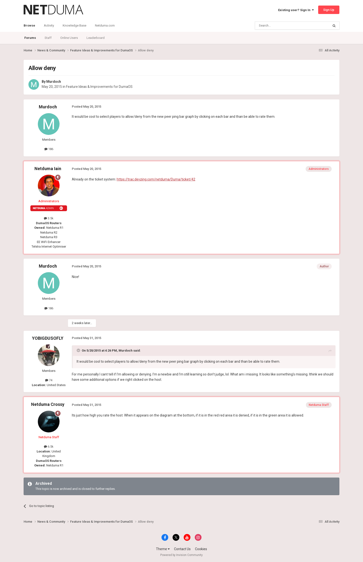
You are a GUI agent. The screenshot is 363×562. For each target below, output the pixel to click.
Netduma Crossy (47, 404)
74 (48, 380)
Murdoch (53, 81)
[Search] (280, 25)
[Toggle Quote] (79, 350)
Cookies (201, 549)
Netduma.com (105, 25)
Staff (48, 38)
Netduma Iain (47, 168)
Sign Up (328, 10)
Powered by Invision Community (181, 555)
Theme (163, 549)
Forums (30, 38)
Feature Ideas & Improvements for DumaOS (99, 87)
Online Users (69, 38)
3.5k (49, 218)
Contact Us (182, 549)
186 (48, 149)
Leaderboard (96, 38)
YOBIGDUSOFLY (47, 338)
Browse (29, 28)
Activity (49, 25)
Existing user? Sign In (296, 10)
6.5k (49, 446)
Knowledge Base (74, 25)
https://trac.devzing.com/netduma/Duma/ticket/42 (156, 179)
